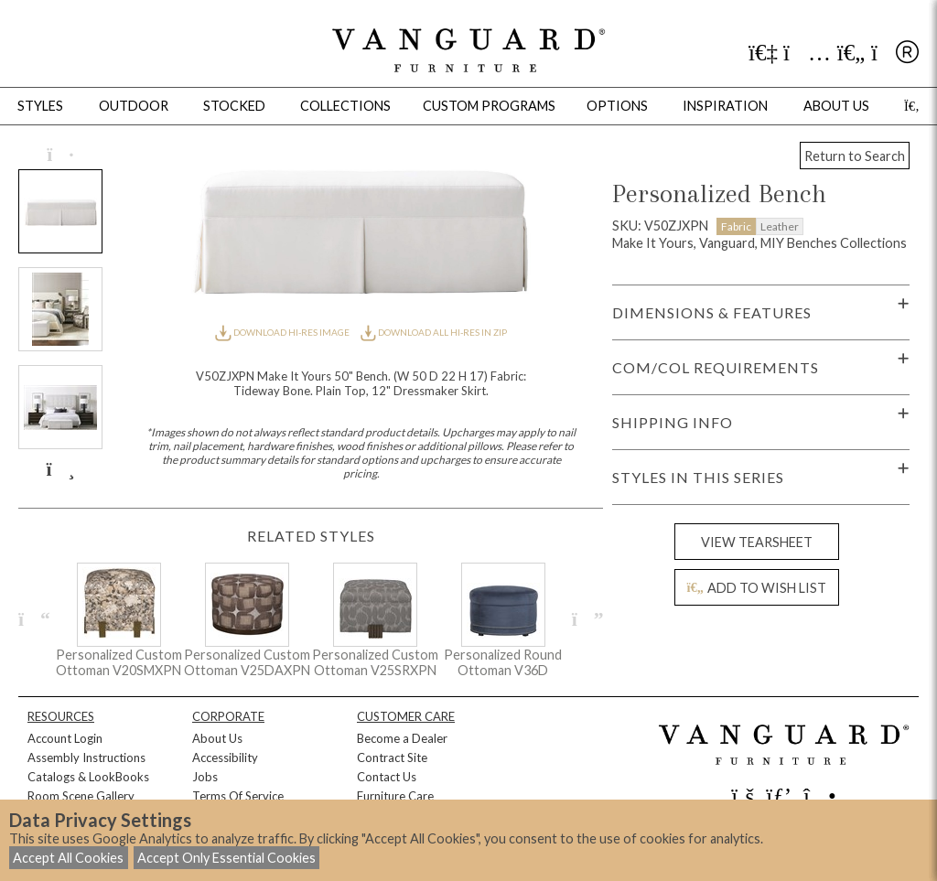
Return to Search (854, 156)
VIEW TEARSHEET (757, 542)
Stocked (234, 105)
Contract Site (392, 757)
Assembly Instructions (86, 757)
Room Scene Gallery (81, 796)
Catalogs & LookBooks (88, 776)
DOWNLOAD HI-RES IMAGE (282, 332)
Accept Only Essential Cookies (226, 857)
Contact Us (386, 776)
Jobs (205, 776)
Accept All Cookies (68, 857)
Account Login (64, 738)
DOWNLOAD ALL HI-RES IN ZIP (434, 332)
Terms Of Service (238, 796)
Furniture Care (395, 796)
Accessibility (225, 757)
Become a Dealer (402, 738)
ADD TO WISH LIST (756, 588)
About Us (217, 738)
